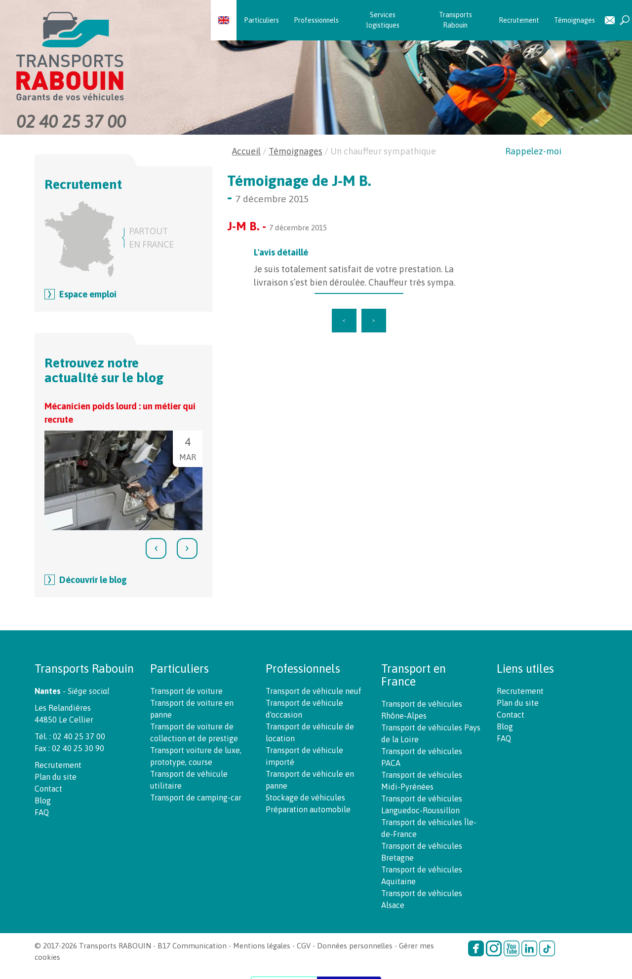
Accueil (246, 151)
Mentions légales (261, 946)
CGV (304, 946)
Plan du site (56, 776)
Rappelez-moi (533, 151)
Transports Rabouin (455, 20)
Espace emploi (88, 294)
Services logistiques (382, 20)
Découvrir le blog (93, 580)
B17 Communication (192, 946)
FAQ (42, 812)
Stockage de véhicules (305, 797)
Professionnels (316, 20)
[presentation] (156, 548)
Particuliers (261, 20)
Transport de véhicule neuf (313, 691)
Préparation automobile (308, 809)
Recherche (624, 20)
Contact (609, 20)
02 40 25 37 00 (71, 121)
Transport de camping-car (195, 797)
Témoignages (574, 20)
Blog (43, 800)
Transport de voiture (186, 691)
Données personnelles (355, 946)
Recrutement (519, 20)
